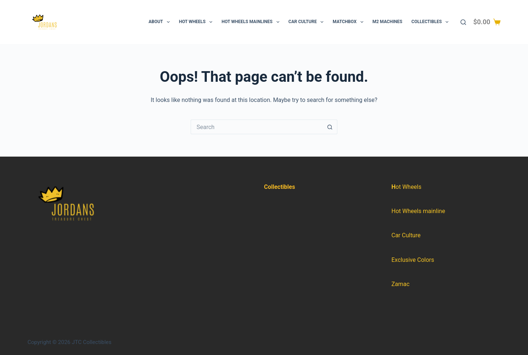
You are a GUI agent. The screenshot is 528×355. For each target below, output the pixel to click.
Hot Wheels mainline (418, 211)
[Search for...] (257, 127)
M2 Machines (387, 21)
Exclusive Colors (413, 259)
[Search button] (330, 127)
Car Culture (308, 22)
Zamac (401, 284)
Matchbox (349, 22)
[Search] (463, 22)
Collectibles (431, 22)
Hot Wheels (197, 22)
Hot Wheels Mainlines (251, 22)
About (160, 22)
